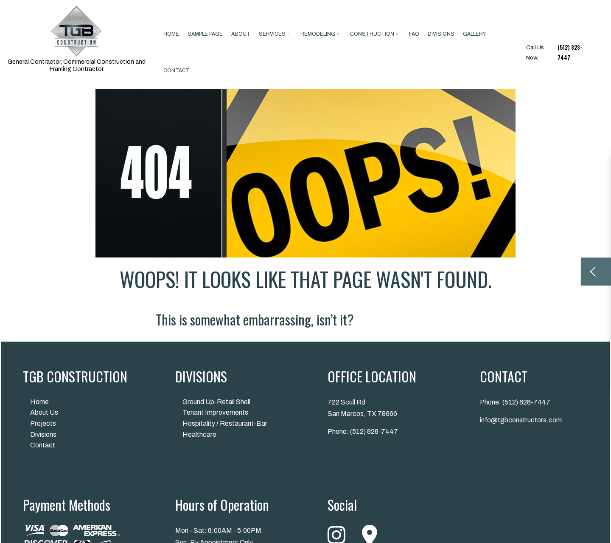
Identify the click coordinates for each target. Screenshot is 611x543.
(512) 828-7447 (374, 431)
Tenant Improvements (215, 412)
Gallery (474, 34)
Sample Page (205, 34)
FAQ (414, 34)
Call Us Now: (559, 52)
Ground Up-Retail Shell (216, 401)
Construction (372, 34)
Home (171, 34)
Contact (176, 71)
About (240, 34)
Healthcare (199, 434)
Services (272, 34)
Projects (43, 423)
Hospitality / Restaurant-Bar (224, 423)
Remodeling (317, 34)
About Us (44, 412)
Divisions (441, 34)
